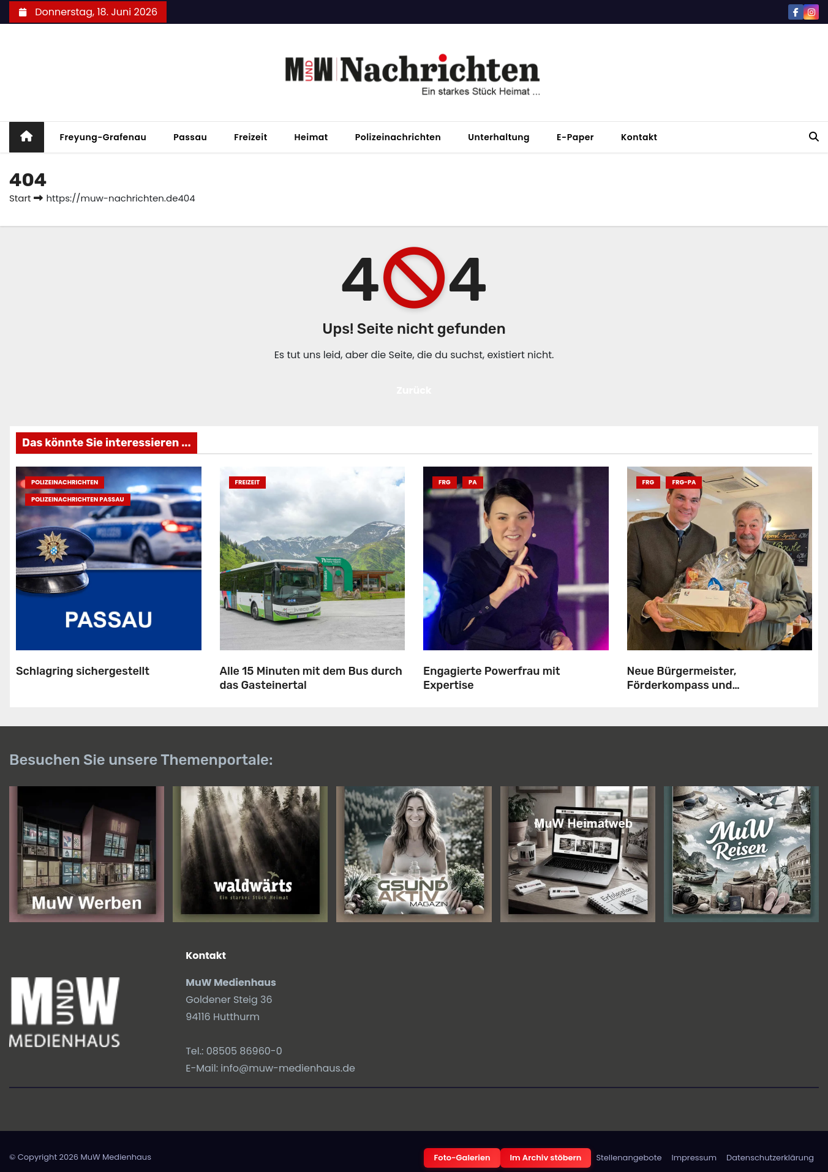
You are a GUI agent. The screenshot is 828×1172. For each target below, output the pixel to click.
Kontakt (639, 137)
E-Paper (575, 137)
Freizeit (250, 137)
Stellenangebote (628, 1157)
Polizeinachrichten (398, 137)
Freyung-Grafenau (103, 137)
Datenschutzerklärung (770, 1157)
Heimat (311, 137)
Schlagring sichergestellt (82, 671)
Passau (190, 137)
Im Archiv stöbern (546, 1157)
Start (20, 198)
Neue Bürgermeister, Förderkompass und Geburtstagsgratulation (690, 684)
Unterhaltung (499, 137)
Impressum (694, 1157)
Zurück (414, 390)
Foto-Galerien (462, 1157)
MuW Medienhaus (115, 1157)
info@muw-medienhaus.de (287, 1068)
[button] (814, 137)
